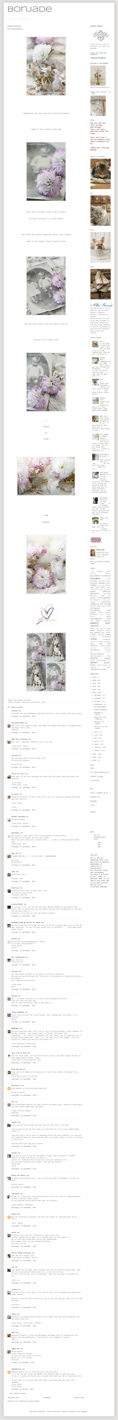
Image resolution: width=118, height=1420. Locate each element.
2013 (95, 689)
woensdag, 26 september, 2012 (24, 1046)
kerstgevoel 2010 (100, 610)
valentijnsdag (105, 646)
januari (97, 750)
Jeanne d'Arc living (100, 604)
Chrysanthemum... (101, 707)
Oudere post (79, 1398)
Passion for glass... (99, 723)
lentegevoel (96, 619)
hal (109, 595)
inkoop (92, 602)
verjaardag (107, 648)
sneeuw (100, 641)
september (98, 704)
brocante (93, 581)
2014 (95, 686)
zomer (109, 667)
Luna (92, 620)
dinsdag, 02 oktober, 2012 (23, 1389)
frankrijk (94, 589)
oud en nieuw (105, 628)
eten (92, 587)
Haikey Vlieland (18, 817)
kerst (99, 606)
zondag (103, 669)
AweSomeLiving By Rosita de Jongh (26, 922)
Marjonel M (16, 1085)
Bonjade (29, 9)
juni (96, 735)
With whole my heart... (105, 455)
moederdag (107, 620)
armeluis (93, 573)
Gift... (103, 380)
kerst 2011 (106, 606)
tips (100, 644)
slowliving (93, 641)
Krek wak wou (17, 1069)
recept (93, 635)
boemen (108, 579)
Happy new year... (104, 519)
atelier (108, 573)
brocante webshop (97, 583)
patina (108, 630)
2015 (95, 683)
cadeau (93, 585)
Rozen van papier (19, 1175)
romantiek (100, 634)
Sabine (15, 1214)
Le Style (15, 794)
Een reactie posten (18, 1393)
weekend (107, 658)
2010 (95, 757)
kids (100, 612)
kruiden (108, 614)
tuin (109, 644)
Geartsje (15, 888)
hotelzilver (107, 600)
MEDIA (98, 620)
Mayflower (15, 833)
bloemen (17, 702)
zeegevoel (93, 667)
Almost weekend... (101, 710)
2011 (95, 754)
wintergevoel (101, 660)
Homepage (47, 1398)
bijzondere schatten (100, 576)
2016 (95, 680)
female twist (106, 587)
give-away (107, 593)
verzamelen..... (97, 650)
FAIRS (97, 587)
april (97, 741)
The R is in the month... (100, 727)
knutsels (93, 614)
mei (96, 738)
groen (102, 595)
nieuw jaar (94, 628)
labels (92, 616)
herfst (93, 598)
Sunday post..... (104, 359)
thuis (92, 643)
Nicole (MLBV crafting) (21, 1253)
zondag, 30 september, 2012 (23, 1362)
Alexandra (15, 1194)
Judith (14, 1289)
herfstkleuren (95, 600)
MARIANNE (15, 1028)
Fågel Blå (15, 1349)
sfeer (44, 702)
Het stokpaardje (18, 957)
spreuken (107, 641)
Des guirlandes (18, 723)
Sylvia (14, 939)
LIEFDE (108, 618)
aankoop (100, 571)
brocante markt (105, 581)
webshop (94, 658)
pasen (92, 630)
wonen (93, 662)
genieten (94, 594)
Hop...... (104, 341)
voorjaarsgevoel (97, 654)
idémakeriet (16, 1369)
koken (101, 614)
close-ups (25, 702)
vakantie (93, 646)
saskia (14, 1122)
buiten (108, 583)
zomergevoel (95, 669)
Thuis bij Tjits (18, 774)
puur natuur (106, 632)
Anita (14, 1232)
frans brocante (105, 589)
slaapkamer (107, 639)
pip (91, 632)
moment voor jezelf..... (100, 624)
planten (97, 632)
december (98, 695)
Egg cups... (105, 416)
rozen (108, 635)
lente (108, 616)
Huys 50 (15, 853)
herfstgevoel (35, 702)
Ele (13, 1102)
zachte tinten (102, 665)
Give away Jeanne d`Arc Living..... (105, 474)
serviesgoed (106, 637)
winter (92, 660)
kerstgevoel (95, 608)
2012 (95, 692)
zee (109, 665)
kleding (108, 612)
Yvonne (14, 1153)
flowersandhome (18, 1012)
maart (97, 744)
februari (98, 747)
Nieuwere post (13, 1398)
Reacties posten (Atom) (29, 1401)
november (98, 698)
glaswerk (93, 595)
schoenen (93, 637)
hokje (14, 1314)
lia (13, 1267)
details (108, 585)
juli (96, 732)
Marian (14, 996)
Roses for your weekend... (100, 718)
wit (109, 660)
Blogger (84, 1411)
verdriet (93, 648)
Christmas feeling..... (105, 499)
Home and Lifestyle (19, 739)
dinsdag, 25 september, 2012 (23, 716)
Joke (13, 872)
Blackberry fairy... (98, 713)
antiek (108, 571)
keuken (93, 612)
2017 (95, 677)
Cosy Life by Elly (19, 1053)
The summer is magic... (105, 435)
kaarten (93, 606)
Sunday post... (103, 399)
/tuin (92, 571)
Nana (13, 1332)
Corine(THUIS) (17, 904)
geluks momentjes (100, 591)
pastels (100, 630)
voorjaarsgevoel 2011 (100, 656)
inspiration (106, 602)
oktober (97, 701)
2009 (95, 760)
